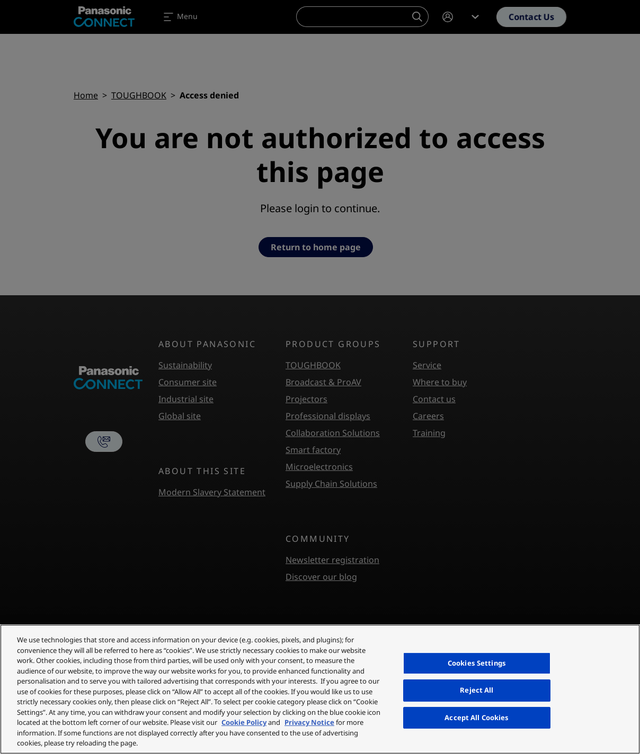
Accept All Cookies (477, 717)
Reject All (476, 690)
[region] (320, 689)
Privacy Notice (309, 722)
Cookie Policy (243, 722)
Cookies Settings (477, 663)
